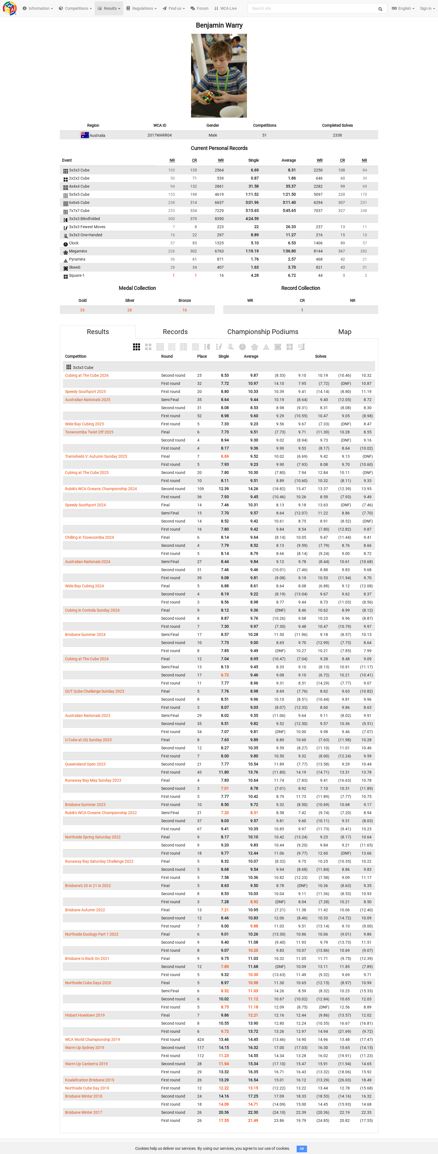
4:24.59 (252, 218)
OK (302, 1149)
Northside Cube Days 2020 (88, 983)
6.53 (292, 243)
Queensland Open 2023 (85, 764)
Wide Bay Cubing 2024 (84, 586)
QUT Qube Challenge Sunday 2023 (94, 691)
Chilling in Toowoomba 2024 (89, 537)
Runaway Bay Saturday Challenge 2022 (99, 861)
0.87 (255, 178)
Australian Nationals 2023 (87, 715)
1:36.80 (289, 251)
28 (129, 310)
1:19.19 (252, 251)
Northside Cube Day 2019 (87, 1088)
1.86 (292, 178)
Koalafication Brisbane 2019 (89, 1080)
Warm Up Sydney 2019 (84, 1047)
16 (184, 310)
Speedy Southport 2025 (85, 391)
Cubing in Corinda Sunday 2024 (92, 610)
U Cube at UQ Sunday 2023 (88, 740)
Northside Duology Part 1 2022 (91, 934)
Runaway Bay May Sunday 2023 (93, 780)
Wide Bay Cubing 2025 (84, 424)
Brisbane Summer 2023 (85, 804)
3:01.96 (252, 202)
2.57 (292, 259)
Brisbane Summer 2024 (85, 634)
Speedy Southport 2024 (85, 505)
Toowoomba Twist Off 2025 (89, 432)
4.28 (255, 275)
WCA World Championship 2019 (92, 1039)
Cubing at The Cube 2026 (87, 375)
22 (256, 227)
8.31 (292, 170)
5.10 (255, 243)
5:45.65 (289, 210)
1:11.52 (252, 194)
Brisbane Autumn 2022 (85, 910)
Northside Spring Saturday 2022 (93, 837)
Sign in (427, 8)
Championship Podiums (262, 332)
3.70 (292, 267)
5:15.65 (252, 210)
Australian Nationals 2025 (87, 399)
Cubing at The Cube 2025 (87, 472)
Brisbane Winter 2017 (83, 1112)
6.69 (255, 170)
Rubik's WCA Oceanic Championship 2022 (101, 812)
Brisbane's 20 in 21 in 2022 (88, 885)
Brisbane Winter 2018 (83, 1096)
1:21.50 (289, 194)
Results (98, 332)
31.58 (254, 186)
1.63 (255, 267)
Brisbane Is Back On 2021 (87, 958)
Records (175, 332)
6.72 (292, 275)
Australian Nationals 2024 (87, 561)
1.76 (255, 259)
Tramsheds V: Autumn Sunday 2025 (96, 456)
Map (344, 332)
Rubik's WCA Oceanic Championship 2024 (101, 489)
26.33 (291, 227)
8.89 (255, 235)
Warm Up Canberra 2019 (86, 1064)
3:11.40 (289, 202)
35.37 (291, 186)
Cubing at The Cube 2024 (87, 659)
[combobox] (317, 8)
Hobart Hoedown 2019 (85, 1015)
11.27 (291, 235)
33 (82, 310)
